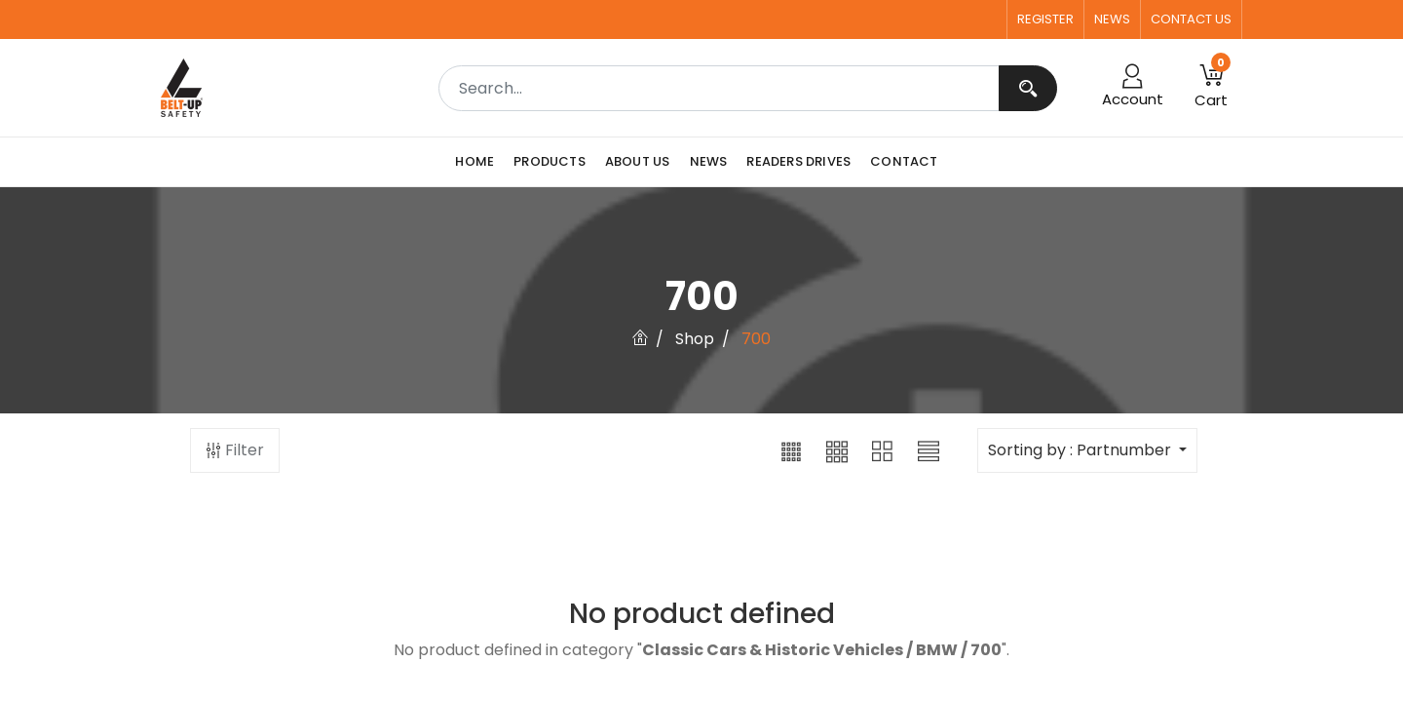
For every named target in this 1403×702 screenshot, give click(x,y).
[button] (791, 450)
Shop (694, 339)
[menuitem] (479, 161)
